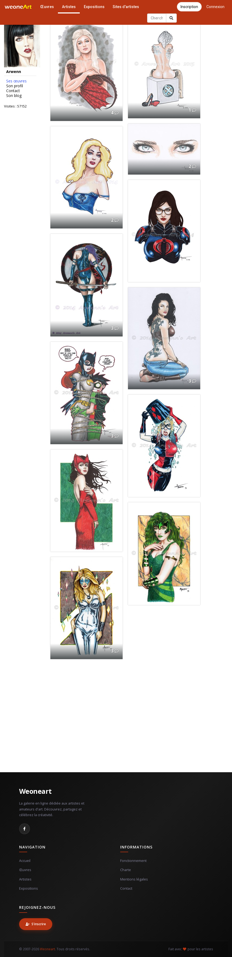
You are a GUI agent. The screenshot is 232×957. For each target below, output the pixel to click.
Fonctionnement (133, 860)
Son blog (14, 95)
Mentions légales (134, 879)
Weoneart (35, 791)
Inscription (189, 7)
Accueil (24, 860)
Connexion (215, 7)
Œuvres (47, 7)
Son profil (14, 85)
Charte (125, 870)
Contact (13, 90)
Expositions (94, 7)
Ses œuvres (16, 81)
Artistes (69, 7)
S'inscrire (36, 924)
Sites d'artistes (126, 7)
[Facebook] (24, 828)
